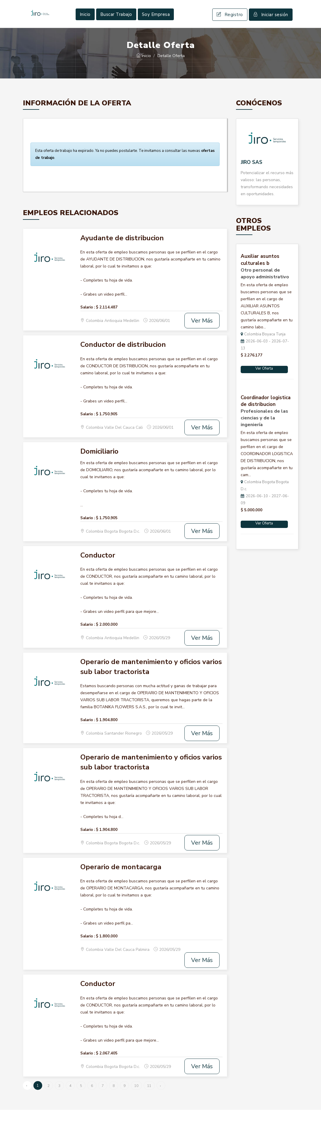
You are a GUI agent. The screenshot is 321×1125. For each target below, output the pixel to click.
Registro (230, 22)
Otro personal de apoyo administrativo (265, 288)
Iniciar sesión (270, 22)
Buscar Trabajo (116, 22)
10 (136, 1101)
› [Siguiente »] (160, 1101)
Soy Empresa (156, 22)
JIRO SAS (251, 177)
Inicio (85, 22)
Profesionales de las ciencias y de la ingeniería (264, 433)
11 (149, 1101)
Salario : (87, 322)
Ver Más (202, 336)
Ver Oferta (264, 383)
